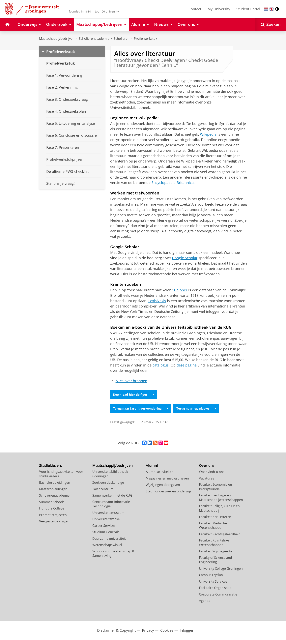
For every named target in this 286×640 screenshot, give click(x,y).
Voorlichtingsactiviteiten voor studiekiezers (61, 474)
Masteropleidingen (53, 489)
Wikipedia (208, 134)
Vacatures (206, 479)
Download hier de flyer (134, 395)
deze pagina (187, 365)
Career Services (104, 526)
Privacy (148, 630)
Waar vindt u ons (211, 472)
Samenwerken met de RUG (112, 496)
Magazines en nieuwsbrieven (167, 479)
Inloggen (187, 630)
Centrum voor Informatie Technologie (111, 504)
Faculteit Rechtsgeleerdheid (220, 534)
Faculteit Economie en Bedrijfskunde (215, 487)
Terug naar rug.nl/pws (200, 409)
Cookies (166, 630)
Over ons (206, 466)
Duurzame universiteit (109, 539)
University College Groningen (221, 569)
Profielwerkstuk (145, 38)
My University (219, 9)
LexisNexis (157, 300)
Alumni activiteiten (160, 472)
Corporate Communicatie (218, 595)
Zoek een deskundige (108, 483)
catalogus (161, 365)
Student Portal (248, 9)
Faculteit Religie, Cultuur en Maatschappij (219, 508)
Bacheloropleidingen (54, 483)
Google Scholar (184, 257)
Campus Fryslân (211, 575)
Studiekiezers (50, 466)
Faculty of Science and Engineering (215, 560)
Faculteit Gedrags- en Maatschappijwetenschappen (221, 497)
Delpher (180, 290)
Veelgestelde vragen (54, 521)
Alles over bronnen (131, 380)
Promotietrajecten (53, 515)
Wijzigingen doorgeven (163, 485)
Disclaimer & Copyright (116, 630)
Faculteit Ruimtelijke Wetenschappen (214, 542)
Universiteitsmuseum (108, 513)
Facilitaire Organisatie (215, 588)
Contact (194, 9)
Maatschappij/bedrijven (56, 38)
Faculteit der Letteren (215, 517)
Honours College (51, 509)
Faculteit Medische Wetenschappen (213, 525)
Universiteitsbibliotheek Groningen (110, 474)
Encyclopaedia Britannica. (173, 182)
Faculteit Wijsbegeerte (215, 551)
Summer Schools (52, 502)
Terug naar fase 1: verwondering (142, 409)
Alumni (152, 466)
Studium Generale (106, 532)
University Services (213, 582)
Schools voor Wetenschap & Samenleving (113, 553)
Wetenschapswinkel (107, 545)
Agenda (204, 601)
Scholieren (121, 38)
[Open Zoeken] (270, 24)
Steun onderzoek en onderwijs (168, 491)
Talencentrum (102, 489)
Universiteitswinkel (106, 519)
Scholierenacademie (94, 38)
